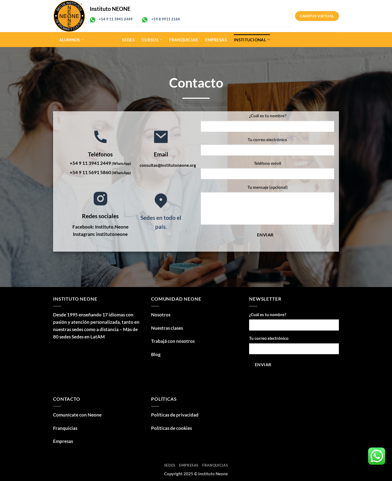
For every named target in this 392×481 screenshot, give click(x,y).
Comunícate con (77, 415)
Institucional (252, 39)
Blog (156, 354)
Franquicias (183, 39)
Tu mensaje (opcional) (267, 187)
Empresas (216, 39)
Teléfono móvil (267, 163)
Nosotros (160, 314)
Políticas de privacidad (174, 415)
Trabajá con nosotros (173, 341)
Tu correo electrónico (267, 139)
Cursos (152, 39)
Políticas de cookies (171, 428)
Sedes (128, 39)
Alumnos (71, 39)
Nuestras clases (167, 328)
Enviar (265, 234)
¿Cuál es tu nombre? (267, 115)
